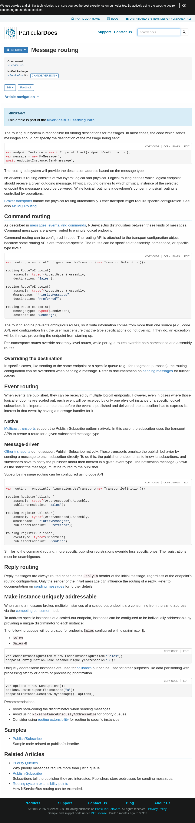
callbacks (84, 668)
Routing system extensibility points (40, 784)
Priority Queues (25, 763)
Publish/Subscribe (27, 739)
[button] (97, 96)
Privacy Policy (157, 809)
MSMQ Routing (24, 206)
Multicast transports (20, 429)
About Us (162, 803)
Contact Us (123, 32)
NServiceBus (15, 65)
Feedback (26, 87)
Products (32, 803)
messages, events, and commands (58, 225)
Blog (114, 18)
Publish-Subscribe (27, 773)
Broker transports (18, 201)
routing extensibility (53, 720)
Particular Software (107, 809)
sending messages (158, 371)
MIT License (99, 813)
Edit (10, 87)
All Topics (16, 49)
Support (104, 32)
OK (184, 5)
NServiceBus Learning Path (71, 120)
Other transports (17, 452)
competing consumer (33, 611)
